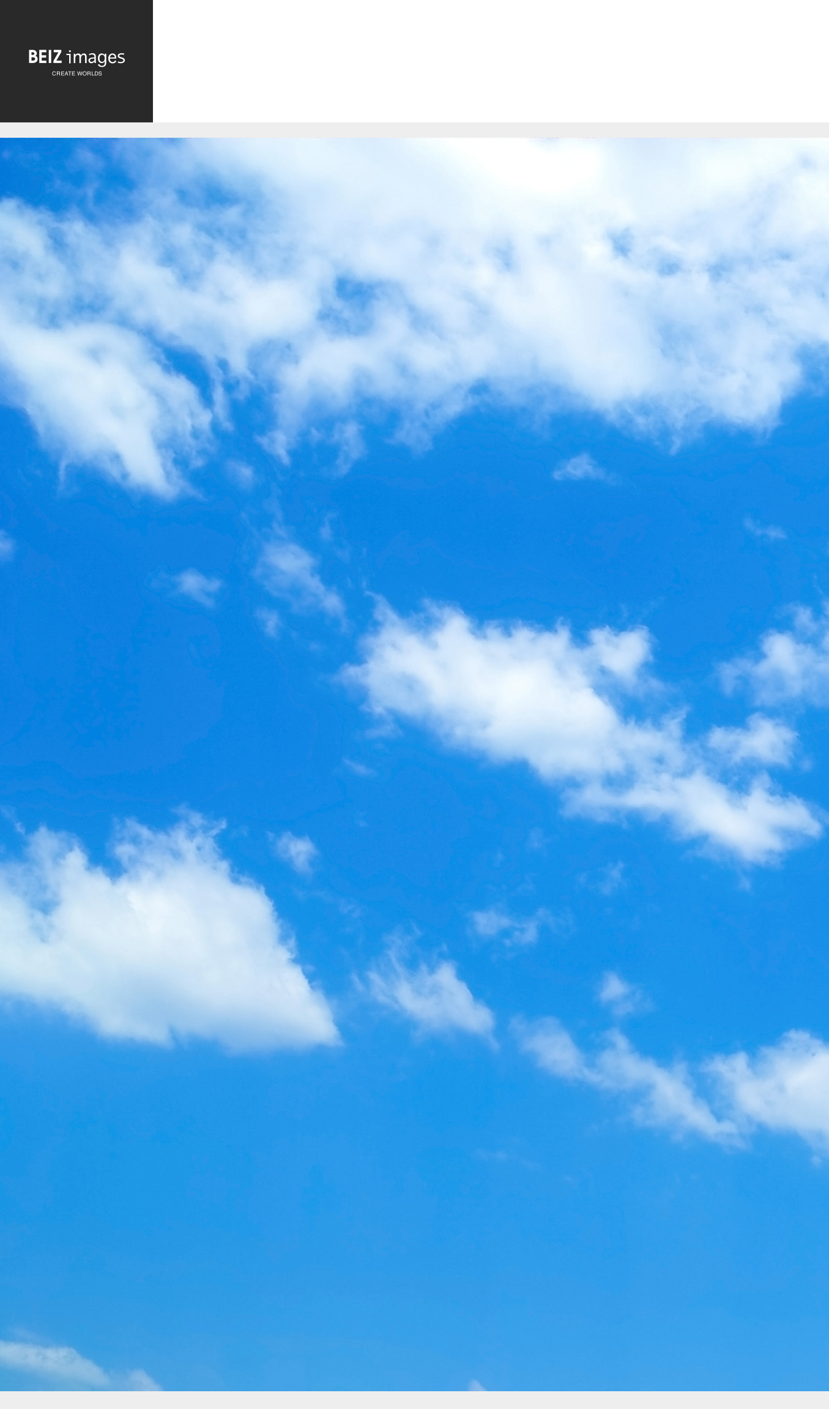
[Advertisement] (491, 65)
